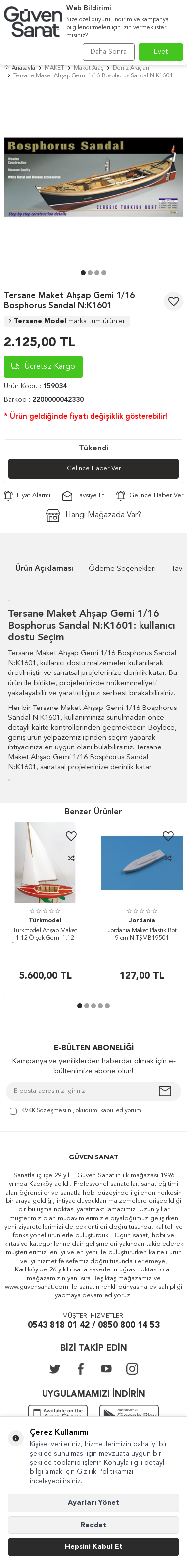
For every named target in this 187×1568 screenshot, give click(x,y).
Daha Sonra (109, 51)
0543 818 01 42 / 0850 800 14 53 (94, 1325)
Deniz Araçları (131, 68)
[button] (83, 272)
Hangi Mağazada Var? (93, 515)
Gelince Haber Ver (94, 468)
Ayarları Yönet (93, 1502)
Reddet (93, 1525)
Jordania (142, 921)
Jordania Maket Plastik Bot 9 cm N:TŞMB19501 (142, 934)
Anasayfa (19, 68)
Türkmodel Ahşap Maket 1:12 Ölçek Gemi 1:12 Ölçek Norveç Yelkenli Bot (45, 935)
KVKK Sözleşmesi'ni (47, 1111)
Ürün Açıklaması (44, 569)
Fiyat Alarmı (27, 496)
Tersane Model (67, 321)
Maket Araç (88, 68)
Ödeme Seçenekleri (122, 569)
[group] (93, 177)
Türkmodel (45, 921)
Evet (161, 51)
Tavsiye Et (83, 496)
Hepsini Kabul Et (94, 1546)
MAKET (54, 68)
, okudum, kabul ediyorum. (76, 1111)
